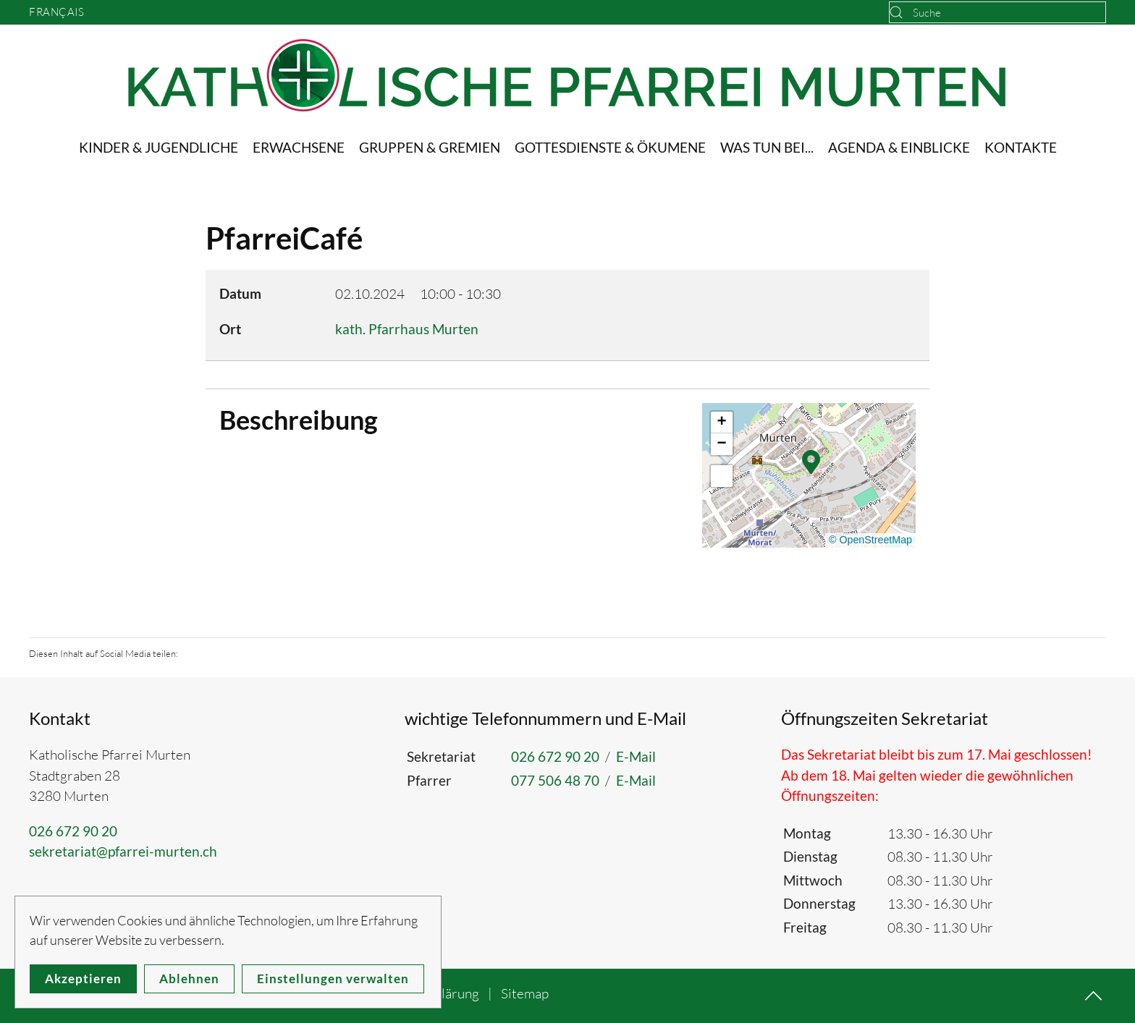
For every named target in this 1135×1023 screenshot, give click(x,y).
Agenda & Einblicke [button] (899, 147)
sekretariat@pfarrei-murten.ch (123, 851)
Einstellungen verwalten (333, 978)
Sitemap (525, 993)
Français (56, 12)
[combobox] (997, 12)
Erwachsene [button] (299, 147)
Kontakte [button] (1020, 147)
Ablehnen (189, 978)
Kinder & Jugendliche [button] (158, 147)
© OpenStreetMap (870, 540)
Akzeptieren (83, 978)
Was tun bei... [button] (767, 147)
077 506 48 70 (555, 780)
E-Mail (636, 756)
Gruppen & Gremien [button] (429, 147)
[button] (811, 461)
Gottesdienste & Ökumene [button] (610, 147)
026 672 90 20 (73, 831)
